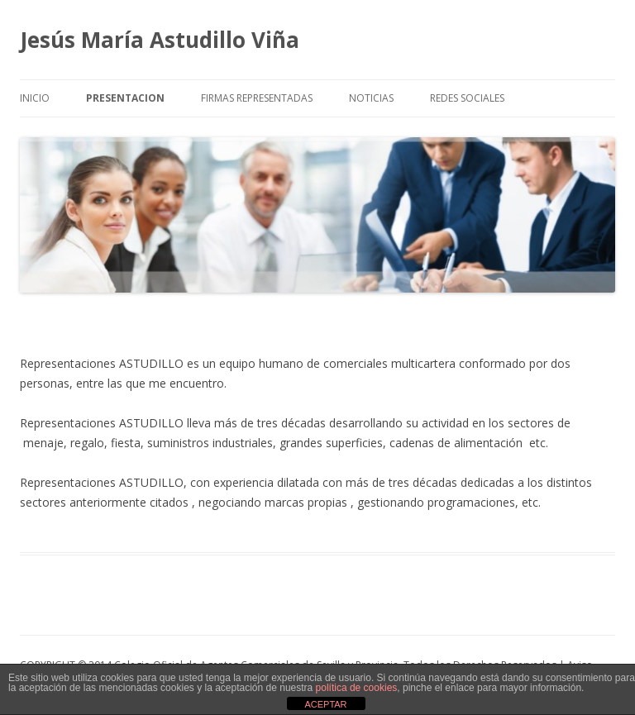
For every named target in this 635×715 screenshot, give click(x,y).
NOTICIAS (371, 98)
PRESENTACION (125, 98)
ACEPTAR (325, 704)
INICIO (35, 98)
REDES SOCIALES (467, 98)
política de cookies (357, 688)
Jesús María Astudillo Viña (159, 40)
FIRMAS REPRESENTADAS (257, 98)
